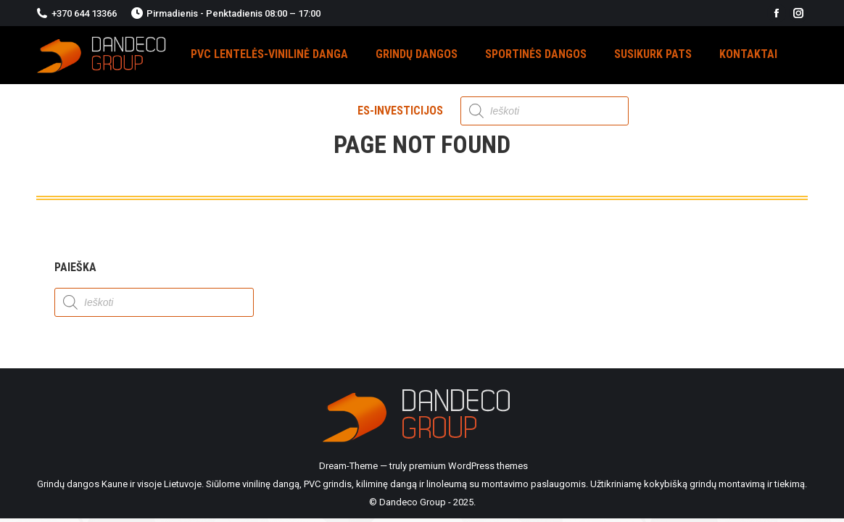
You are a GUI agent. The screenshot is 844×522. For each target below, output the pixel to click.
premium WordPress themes (468, 465)
